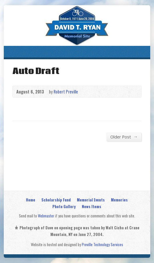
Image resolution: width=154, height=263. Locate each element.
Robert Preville (66, 92)
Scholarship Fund (56, 200)
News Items (91, 206)
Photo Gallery (64, 206)
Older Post (123, 137)
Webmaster (46, 216)
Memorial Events (91, 200)
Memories (119, 200)
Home (30, 200)
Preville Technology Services (102, 244)
